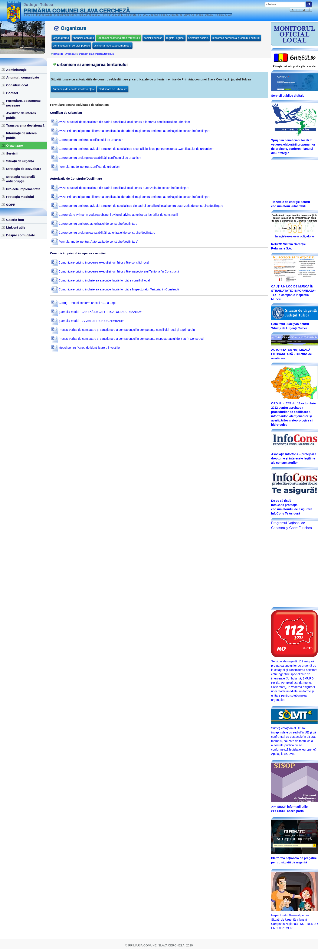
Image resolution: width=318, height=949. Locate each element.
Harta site (58, 53)
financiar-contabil (83, 37)
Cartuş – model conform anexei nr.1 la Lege (84, 303)
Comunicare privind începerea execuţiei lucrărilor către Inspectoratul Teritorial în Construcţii (115, 271)
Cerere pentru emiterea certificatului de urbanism (87, 139)
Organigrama (61, 37)
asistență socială (198, 37)
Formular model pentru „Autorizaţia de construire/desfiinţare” (94, 241)
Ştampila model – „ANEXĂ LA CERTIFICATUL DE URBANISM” (96, 311)
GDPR (10, 204)
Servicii (11, 153)
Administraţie (16, 69)
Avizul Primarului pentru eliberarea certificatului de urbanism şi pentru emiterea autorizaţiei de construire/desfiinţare (130, 131)
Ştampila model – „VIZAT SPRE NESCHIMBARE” (87, 320)
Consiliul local (17, 85)
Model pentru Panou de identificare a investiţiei (85, 347)
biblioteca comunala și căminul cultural (236, 37)
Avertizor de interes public (21, 115)
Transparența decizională (25, 125)
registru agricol (175, 37)
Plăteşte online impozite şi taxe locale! (294, 66)
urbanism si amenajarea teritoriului (119, 37)
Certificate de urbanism (113, 89)
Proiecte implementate (23, 189)
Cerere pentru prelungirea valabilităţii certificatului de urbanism (96, 157)
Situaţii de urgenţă (20, 161)
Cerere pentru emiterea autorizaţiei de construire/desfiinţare (94, 223)
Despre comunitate (20, 235)
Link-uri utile (15, 227)
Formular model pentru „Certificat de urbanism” (86, 166)
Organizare (14, 145)
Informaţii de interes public (21, 135)
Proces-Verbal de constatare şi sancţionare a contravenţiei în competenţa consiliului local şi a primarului (123, 329)
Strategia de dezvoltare (23, 169)
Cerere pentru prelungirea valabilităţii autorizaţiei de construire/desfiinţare (103, 232)
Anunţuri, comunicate (22, 77)
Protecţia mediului (20, 196)
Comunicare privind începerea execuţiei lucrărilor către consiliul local (100, 262)
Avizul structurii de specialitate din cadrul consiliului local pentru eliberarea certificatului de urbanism (120, 122)
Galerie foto (15, 220)
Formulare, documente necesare (23, 103)
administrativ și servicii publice (71, 45)
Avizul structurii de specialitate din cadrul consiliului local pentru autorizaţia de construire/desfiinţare (120, 188)
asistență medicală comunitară (112, 45)
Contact (12, 93)
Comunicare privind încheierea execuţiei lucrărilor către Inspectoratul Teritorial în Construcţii (115, 289)
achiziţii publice (153, 37)
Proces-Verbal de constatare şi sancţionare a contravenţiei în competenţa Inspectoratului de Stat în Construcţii (127, 338)
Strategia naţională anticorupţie (20, 179)
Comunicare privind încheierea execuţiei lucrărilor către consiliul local (100, 280)
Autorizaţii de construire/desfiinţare (73, 89)
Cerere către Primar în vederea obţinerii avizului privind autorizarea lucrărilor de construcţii (114, 214)
